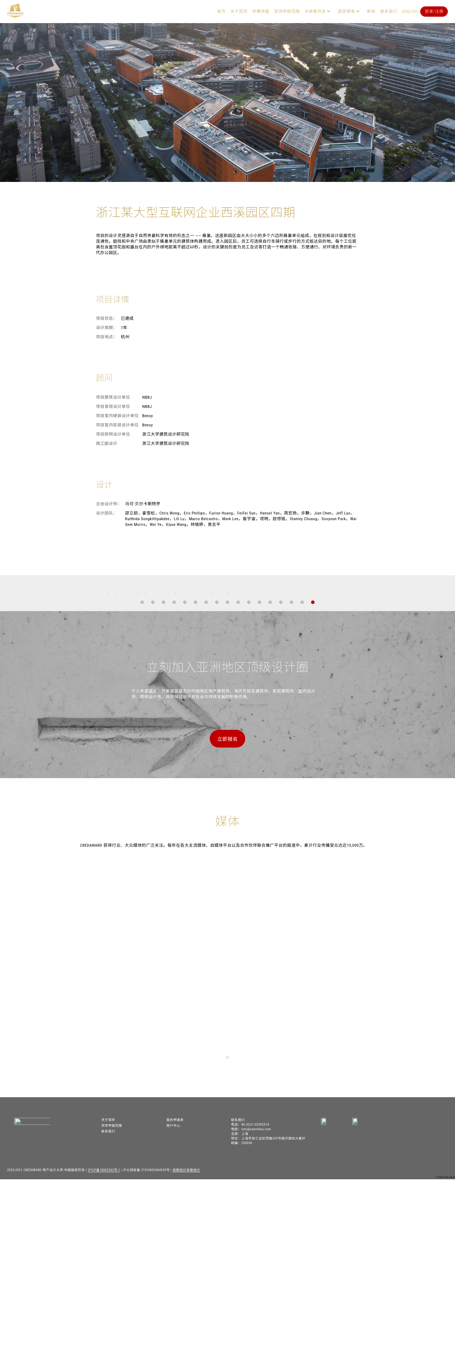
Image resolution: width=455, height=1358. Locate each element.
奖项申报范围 (287, 11)
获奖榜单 (346, 11)
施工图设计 (106, 443)
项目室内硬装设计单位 (117, 415)
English (410, 11)
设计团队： (106, 513)
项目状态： (106, 318)
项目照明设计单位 (113, 434)
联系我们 (388, 11)
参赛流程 (260, 11)
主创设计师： (109, 503)
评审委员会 (315, 11)
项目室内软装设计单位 (117, 424)
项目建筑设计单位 (113, 397)
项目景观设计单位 (113, 406)
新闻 (371, 11)
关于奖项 (238, 11)
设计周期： (106, 327)
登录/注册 (434, 11)
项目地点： (106, 336)
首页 (221, 11)
